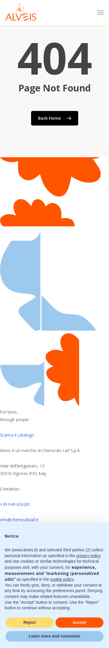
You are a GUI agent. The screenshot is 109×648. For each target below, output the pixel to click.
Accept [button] (79, 622)
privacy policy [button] (88, 555)
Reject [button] (30, 622)
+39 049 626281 (15, 504)
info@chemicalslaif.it (19, 519)
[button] (100, 12)
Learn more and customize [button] (54, 636)
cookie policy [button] (61, 579)
